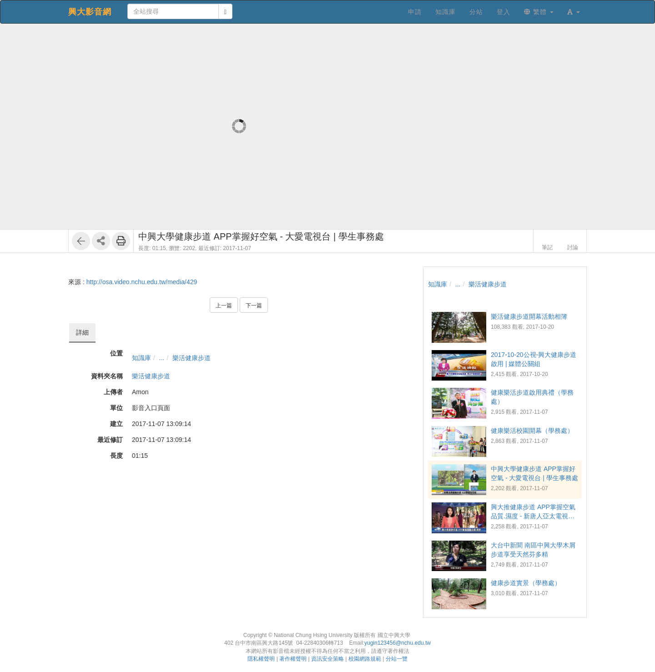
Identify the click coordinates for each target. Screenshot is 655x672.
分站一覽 (397, 659)
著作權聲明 (293, 659)
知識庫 (141, 357)
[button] (573, 11)
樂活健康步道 (191, 357)
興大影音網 (89, 11)
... (162, 357)
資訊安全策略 (327, 659)
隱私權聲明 (261, 659)
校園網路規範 (364, 659)
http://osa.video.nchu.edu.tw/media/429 (141, 282)
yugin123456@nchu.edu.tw (397, 643)
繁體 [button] (539, 11)
